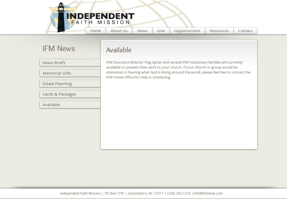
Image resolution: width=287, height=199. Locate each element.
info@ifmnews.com (208, 193)
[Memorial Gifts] (70, 73)
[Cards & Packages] (70, 94)
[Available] (70, 104)
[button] (119, 30)
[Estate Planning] (70, 83)
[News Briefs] (70, 62)
